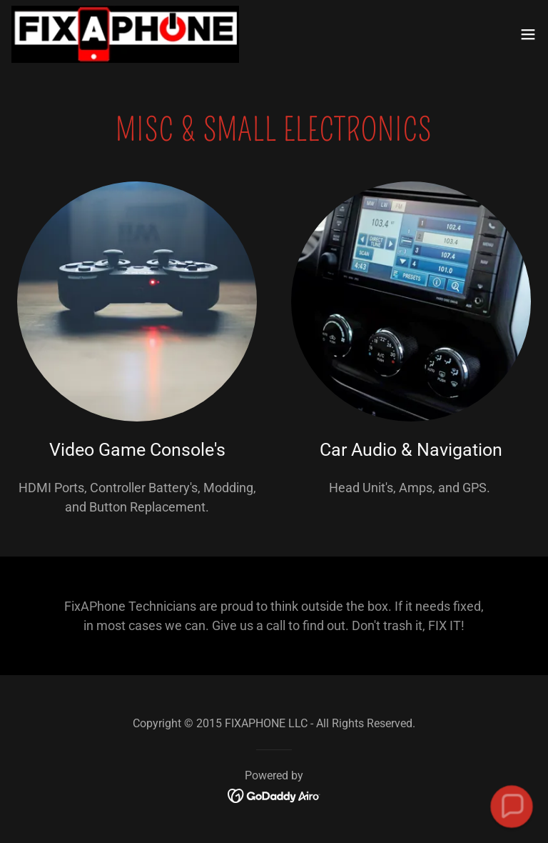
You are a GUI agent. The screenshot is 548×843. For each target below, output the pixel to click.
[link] (125, 34)
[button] (528, 34)
